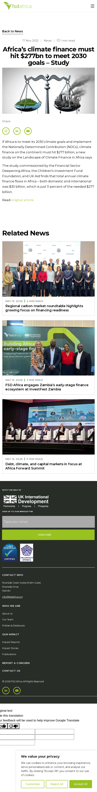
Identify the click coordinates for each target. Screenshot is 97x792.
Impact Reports (11, 642)
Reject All (56, 784)
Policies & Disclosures (13, 625)
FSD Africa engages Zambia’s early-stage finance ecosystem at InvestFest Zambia (47, 387)
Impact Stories (10, 648)
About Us (7, 613)
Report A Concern (16, 663)
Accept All (80, 784)
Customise (33, 784)
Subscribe (44, 534)
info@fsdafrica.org (12, 597)
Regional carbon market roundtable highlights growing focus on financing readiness (44, 308)
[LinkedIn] (6, 690)
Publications (9, 654)
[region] (56, 771)
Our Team (7, 619)
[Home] (17, 6)
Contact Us (11, 670)
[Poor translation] (13, 726)
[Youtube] (17, 690)
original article (22, 200)
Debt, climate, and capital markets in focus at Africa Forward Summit (43, 466)
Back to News (12, 31)
